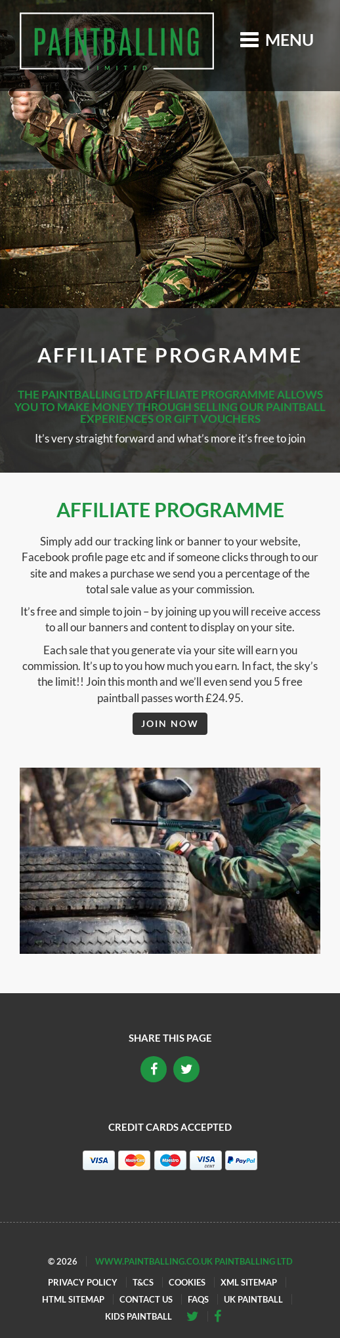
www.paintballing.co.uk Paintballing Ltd (194, 1261)
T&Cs (143, 1282)
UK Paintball (253, 1299)
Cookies (187, 1282)
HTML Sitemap (73, 1299)
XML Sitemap (249, 1282)
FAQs (198, 1299)
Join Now (170, 723)
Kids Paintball (138, 1316)
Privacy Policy (82, 1282)
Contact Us (146, 1299)
